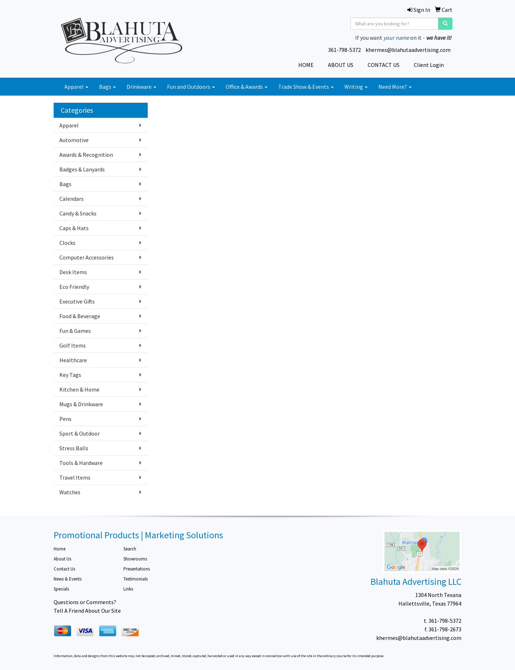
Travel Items (74, 477)
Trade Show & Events (306, 86)
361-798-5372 (344, 49)
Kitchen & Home (79, 389)
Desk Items (73, 272)
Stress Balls (73, 448)
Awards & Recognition (86, 154)
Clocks (67, 242)
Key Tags (70, 374)
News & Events (68, 579)
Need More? (395, 86)
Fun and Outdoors (191, 86)
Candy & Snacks (78, 213)
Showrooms (135, 559)
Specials (61, 589)
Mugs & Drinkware (81, 404)
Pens (65, 418)
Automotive (74, 140)
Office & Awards (247, 86)
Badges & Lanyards (82, 169)
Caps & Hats (74, 228)
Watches (69, 492)
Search (129, 549)
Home (59, 549)
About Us (62, 559)
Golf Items (72, 345)
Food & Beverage (79, 316)
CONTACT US (383, 64)
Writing (356, 86)
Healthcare (73, 360)
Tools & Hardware (81, 462)
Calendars (71, 198)
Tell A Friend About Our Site (87, 610)
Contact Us (64, 569)
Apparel (76, 86)
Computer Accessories (86, 257)
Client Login (429, 64)
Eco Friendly (74, 286)
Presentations (136, 569)
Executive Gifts (77, 301)
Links (128, 589)
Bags (107, 86)
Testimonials (135, 579)
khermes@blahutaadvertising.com (408, 49)
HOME (306, 64)
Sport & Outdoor (79, 433)
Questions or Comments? (85, 602)
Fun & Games (75, 330)
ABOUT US (340, 64)
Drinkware (141, 86)
